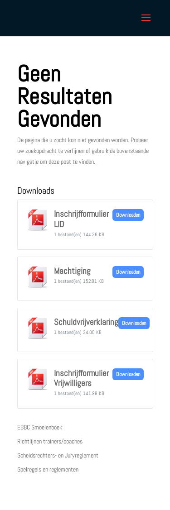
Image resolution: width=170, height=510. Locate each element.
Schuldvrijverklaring (86, 322)
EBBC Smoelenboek (39, 427)
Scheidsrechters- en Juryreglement (57, 455)
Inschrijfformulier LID (81, 219)
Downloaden (128, 215)
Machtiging (72, 271)
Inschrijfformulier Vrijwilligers (81, 378)
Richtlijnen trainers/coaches (50, 441)
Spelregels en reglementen (47, 469)
